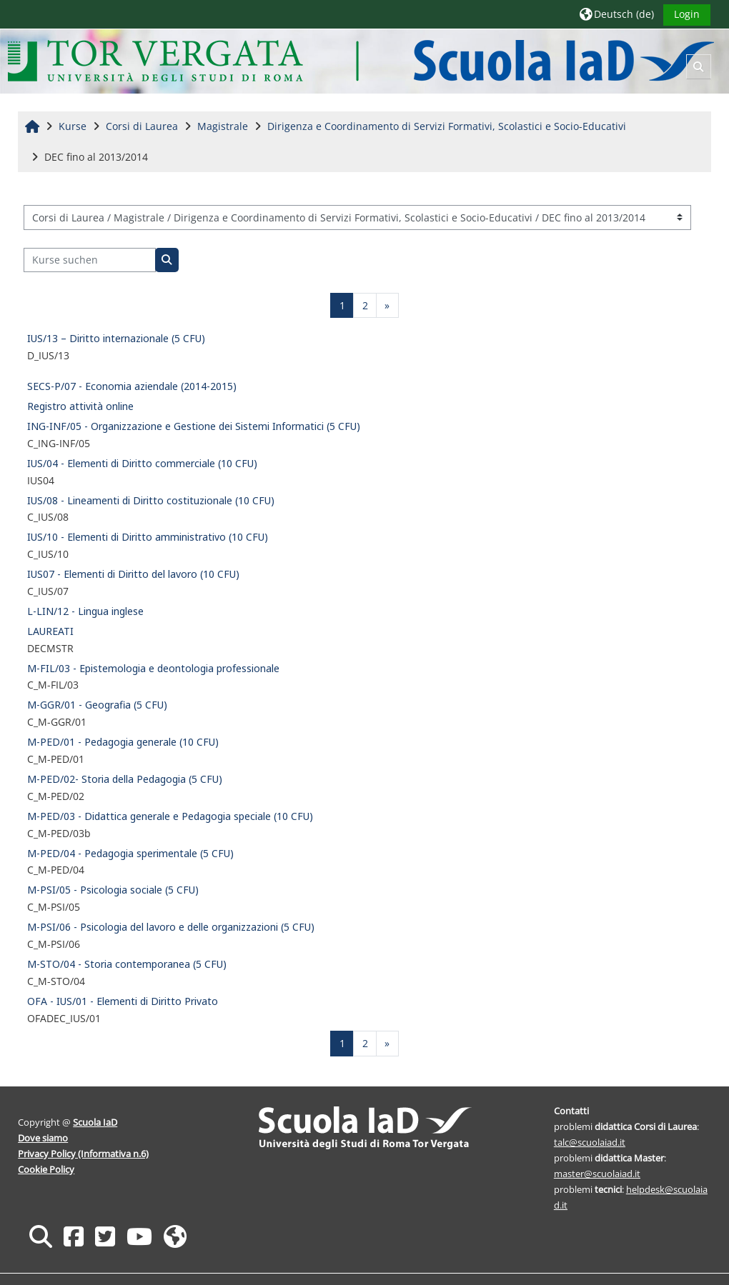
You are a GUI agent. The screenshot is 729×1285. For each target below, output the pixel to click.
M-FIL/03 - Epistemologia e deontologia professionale (153, 668)
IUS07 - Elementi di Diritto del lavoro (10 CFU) (133, 574)
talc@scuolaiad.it (589, 1142)
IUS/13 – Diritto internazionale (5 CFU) (116, 338)
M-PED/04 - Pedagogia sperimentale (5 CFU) (130, 853)
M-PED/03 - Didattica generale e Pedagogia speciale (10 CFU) (170, 816)
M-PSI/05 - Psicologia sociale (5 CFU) (113, 889)
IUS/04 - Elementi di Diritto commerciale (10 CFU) (142, 463)
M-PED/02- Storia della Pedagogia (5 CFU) (124, 779)
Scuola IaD (96, 1122)
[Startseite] (361, 60)
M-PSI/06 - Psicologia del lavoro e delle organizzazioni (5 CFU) (170, 927)
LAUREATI (50, 631)
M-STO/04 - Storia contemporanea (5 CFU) (127, 964)
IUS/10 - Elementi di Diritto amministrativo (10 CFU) (147, 537)
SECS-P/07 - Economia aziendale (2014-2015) (132, 386)
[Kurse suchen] (90, 260)
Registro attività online (80, 406)
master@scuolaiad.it (597, 1173)
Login (686, 14)
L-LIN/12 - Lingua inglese (85, 611)
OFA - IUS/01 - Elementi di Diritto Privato (122, 1001)
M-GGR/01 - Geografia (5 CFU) (97, 704)
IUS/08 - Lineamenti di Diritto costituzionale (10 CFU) (150, 500)
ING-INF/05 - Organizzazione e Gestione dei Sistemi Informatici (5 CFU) (193, 426)
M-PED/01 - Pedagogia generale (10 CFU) (123, 742)
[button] (616, 14)
